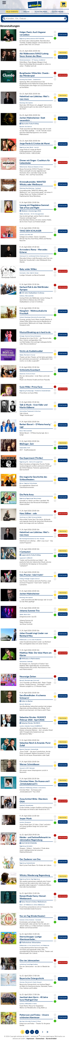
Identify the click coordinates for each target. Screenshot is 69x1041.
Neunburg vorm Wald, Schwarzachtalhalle (30, 517)
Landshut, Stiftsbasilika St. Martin (28, 1003)
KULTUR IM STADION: (28, 843)
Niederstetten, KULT (25, 447)
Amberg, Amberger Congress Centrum (30, 578)
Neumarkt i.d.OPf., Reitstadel (27, 768)
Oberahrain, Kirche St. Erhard (27, 373)
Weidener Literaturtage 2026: (30, 211)
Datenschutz (40, 1038)
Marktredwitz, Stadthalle (26, 661)
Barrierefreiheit (51, 1038)
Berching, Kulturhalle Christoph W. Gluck (30, 1021)
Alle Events (12, 12)
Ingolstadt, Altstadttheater (26, 805)
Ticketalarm (40, 12)
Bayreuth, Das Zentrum (26, 126)
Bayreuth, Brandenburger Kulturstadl (29, 680)
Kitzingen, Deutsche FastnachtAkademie (30, 336)
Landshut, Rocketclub (25, 822)
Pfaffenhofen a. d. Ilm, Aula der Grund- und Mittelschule (34, 945)
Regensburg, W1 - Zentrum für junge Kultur (31, 462)
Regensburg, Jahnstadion (26, 846)
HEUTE (26, 12)
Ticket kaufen (63, 34)
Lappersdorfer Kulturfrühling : (30, 555)
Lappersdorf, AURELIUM (26, 558)
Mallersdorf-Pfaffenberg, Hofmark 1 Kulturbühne (33, 787)
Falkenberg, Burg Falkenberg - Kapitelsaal (30, 188)
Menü (4, 2)
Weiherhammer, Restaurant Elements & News (31, 166)
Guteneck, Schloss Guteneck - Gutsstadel (30, 919)
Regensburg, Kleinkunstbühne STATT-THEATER (32, 38)
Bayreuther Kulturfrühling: (29, 124)
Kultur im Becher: (26, 701)
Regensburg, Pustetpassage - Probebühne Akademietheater (35, 390)
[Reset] (65, 18)
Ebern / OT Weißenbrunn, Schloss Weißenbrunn (32, 904)
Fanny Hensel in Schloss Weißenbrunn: (33, 902)
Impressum (30, 1038)
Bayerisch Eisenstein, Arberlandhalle (29, 749)
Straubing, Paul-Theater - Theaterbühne (30, 79)
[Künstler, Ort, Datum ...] (34, 18)
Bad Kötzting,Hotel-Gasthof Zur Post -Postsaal (32, 538)
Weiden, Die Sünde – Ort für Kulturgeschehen (32, 214)
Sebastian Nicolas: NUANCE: (30, 723)
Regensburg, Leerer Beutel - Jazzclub (29, 147)
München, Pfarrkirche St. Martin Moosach (31, 982)
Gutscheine (58, 12)
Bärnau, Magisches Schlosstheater (28, 483)
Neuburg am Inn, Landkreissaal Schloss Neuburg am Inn (34, 256)
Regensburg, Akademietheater (27, 863)
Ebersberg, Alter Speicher (26, 102)
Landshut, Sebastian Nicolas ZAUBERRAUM (31, 726)
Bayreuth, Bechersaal (25, 704)
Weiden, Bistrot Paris (25, 614)
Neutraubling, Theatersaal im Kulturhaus (30, 411)
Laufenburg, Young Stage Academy (29, 964)
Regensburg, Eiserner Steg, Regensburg (30, 879)
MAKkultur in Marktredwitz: (30, 658)
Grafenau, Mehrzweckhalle (26, 295)
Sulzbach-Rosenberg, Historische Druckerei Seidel (32, 317)
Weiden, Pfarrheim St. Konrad (27, 355)
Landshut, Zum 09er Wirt (26, 234)
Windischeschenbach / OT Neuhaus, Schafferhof (32, 60)
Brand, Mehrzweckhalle (26, 430)
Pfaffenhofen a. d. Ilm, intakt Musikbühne (30, 639)
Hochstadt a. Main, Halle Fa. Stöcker (29, 273)
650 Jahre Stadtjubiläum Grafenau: (32, 293)
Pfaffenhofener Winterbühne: (30, 942)
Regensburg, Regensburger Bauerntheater (30, 498)
